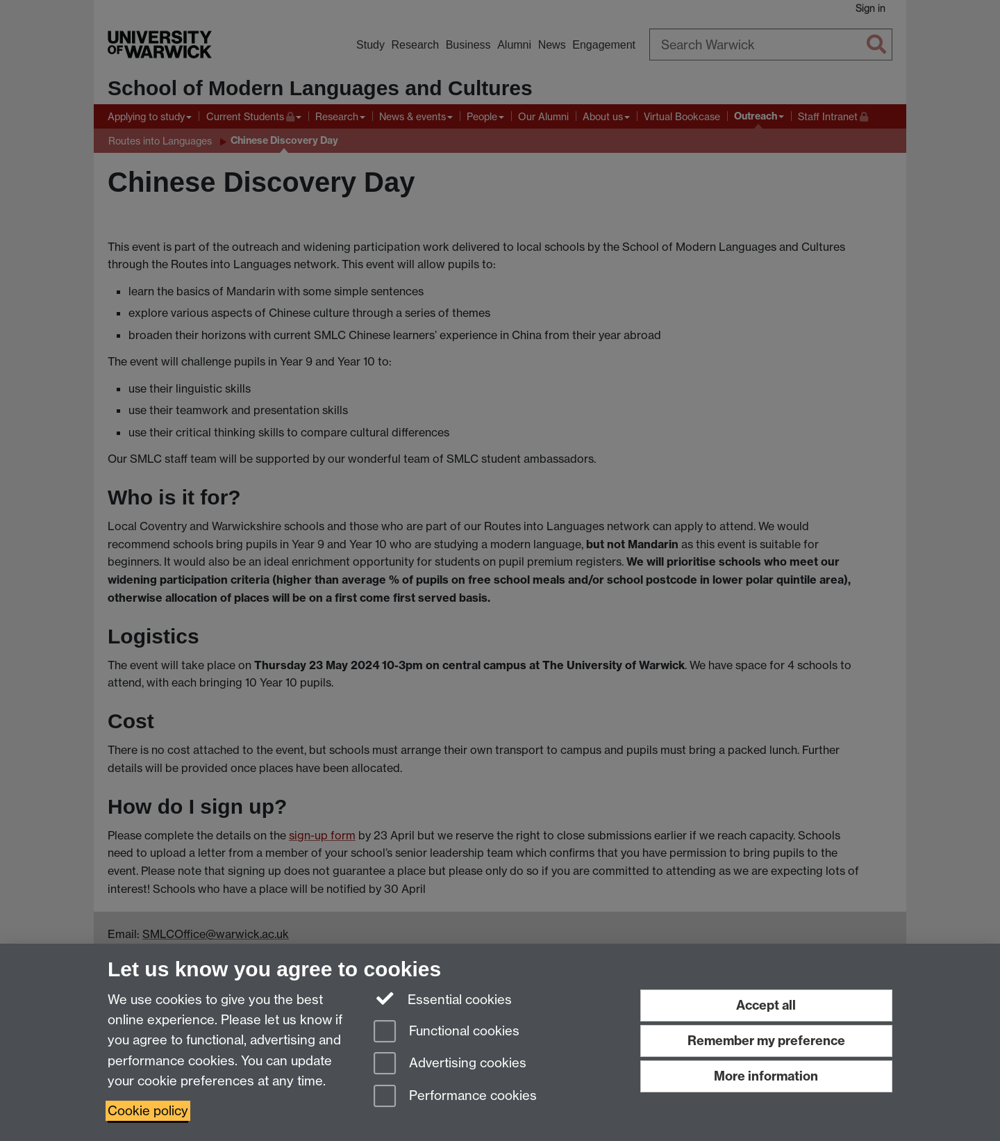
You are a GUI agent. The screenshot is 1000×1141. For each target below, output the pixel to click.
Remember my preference (766, 1041)
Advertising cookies (450, 1064)
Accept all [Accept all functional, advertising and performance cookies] (766, 1005)
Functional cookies (446, 1032)
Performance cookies (455, 1097)
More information (766, 1076)
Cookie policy (148, 1111)
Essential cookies (443, 999)
